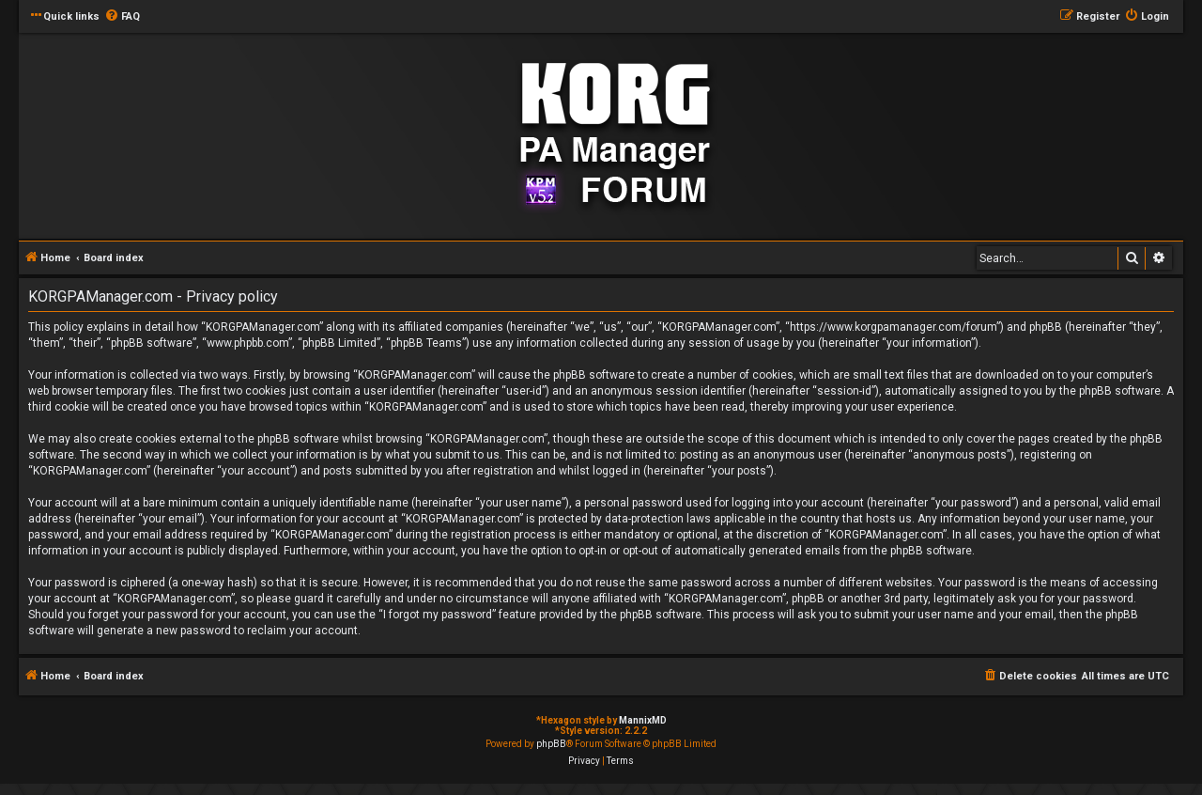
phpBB (551, 744)
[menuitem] (122, 17)
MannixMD (643, 720)
